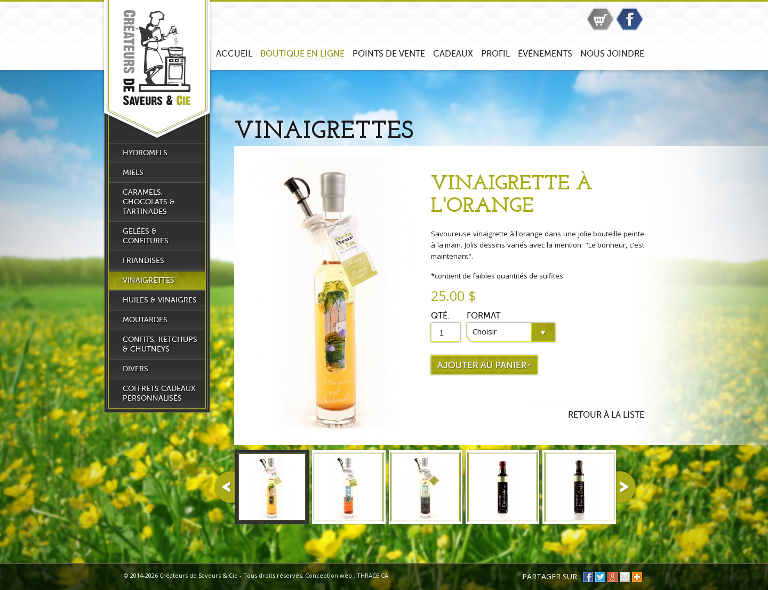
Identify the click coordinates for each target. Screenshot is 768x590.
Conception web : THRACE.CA (346, 575)
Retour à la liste (606, 415)
